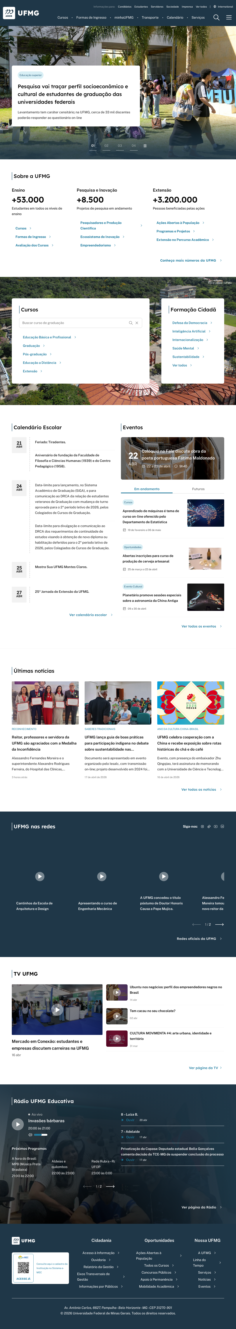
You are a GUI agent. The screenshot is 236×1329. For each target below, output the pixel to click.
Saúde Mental (186, 348)
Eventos (204, 1286)
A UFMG (204, 1253)
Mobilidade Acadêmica (156, 1286)
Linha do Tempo (199, 1262)
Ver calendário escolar (91, 615)
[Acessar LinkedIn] (222, 826)
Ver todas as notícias (202, 789)
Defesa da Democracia (192, 323)
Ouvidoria (98, 1260)
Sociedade (172, 6)
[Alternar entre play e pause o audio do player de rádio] (18, 1124)
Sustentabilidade (188, 357)
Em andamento (146, 489)
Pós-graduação (38, 354)
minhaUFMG (123, 17)
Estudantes (141, 6)
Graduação (34, 346)
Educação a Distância (42, 363)
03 (120, 146)
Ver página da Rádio (202, 1207)
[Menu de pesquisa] (216, 17)
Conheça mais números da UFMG (191, 260)
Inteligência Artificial (191, 331)
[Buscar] (131, 323)
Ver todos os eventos (202, 626)
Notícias (204, 1279)
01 (93, 146)
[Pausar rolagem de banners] (145, 146)
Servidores (157, 6)
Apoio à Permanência (156, 1279)
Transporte (150, 17)
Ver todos (201, 6)
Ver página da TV (206, 1068)
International (223, 6)
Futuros (198, 489)
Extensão (33, 371)
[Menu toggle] (229, 17)
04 (134, 146)
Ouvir (127, 1120)
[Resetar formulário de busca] (137, 323)
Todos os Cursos (156, 1265)
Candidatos (124, 6)
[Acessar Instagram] (202, 826)
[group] (40, 876)
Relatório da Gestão (99, 1267)
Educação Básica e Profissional (50, 337)
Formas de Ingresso (91, 17)
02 (106, 146)
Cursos (63, 17)
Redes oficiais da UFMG (200, 939)
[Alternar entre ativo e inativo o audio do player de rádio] (30, 1135)
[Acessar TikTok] (209, 826)
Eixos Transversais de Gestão (93, 1276)
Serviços (198, 17)
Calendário (175, 17)
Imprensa (187, 6)
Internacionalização (190, 340)
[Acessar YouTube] (216, 826)
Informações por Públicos (98, 1286)
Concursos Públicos (156, 1272)
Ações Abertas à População (148, 1255)
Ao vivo (35, 1114)
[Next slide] (219, 924)
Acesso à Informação (98, 1253)
